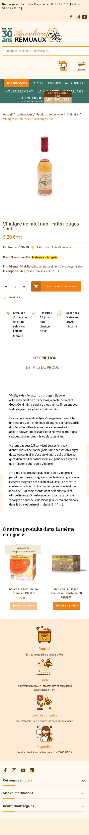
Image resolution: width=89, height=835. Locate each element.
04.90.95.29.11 (11, 8)
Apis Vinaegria (61, 247)
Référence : (10, 247)
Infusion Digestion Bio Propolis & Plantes (23, 591)
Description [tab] (45, 358)
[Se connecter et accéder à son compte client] (63, 66)
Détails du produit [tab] (44, 367)
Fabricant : (44, 247)
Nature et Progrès (45, 257)
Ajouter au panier (53, 286)
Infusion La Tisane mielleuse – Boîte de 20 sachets (66, 592)
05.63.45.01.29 (60, 4)
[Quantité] (15, 286)
